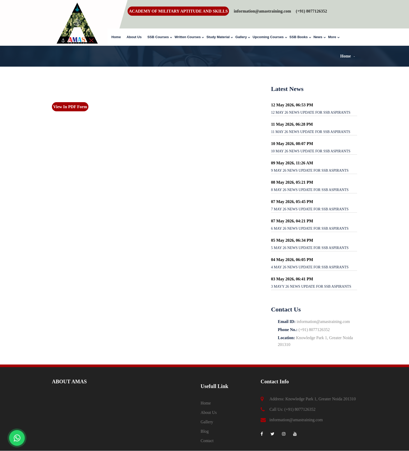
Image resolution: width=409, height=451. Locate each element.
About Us (134, 37)
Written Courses (188, 37)
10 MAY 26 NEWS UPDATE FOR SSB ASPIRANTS (310, 151)
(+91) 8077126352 (300, 409)
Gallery (241, 37)
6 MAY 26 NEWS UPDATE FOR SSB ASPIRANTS (309, 228)
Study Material (218, 37)
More (332, 37)
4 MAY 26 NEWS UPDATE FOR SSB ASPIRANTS (309, 267)
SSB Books (299, 37)
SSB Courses (158, 37)
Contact (207, 440)
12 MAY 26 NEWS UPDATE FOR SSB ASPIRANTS (310, 112)
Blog (205, 431)
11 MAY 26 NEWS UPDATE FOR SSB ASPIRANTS (310, 132)
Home (116, 37)
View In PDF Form (70, 107)
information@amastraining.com (262, 11)
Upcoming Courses (268, 37)
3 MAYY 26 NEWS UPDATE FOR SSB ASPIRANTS (311, 286)
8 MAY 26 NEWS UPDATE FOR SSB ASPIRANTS (309, 190)
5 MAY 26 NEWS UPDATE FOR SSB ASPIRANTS (309, 248)
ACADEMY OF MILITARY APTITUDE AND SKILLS (178, 11)
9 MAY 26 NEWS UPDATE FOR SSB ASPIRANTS (309, 170)
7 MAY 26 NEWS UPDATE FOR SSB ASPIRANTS (309, 209)
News (318, 37)
